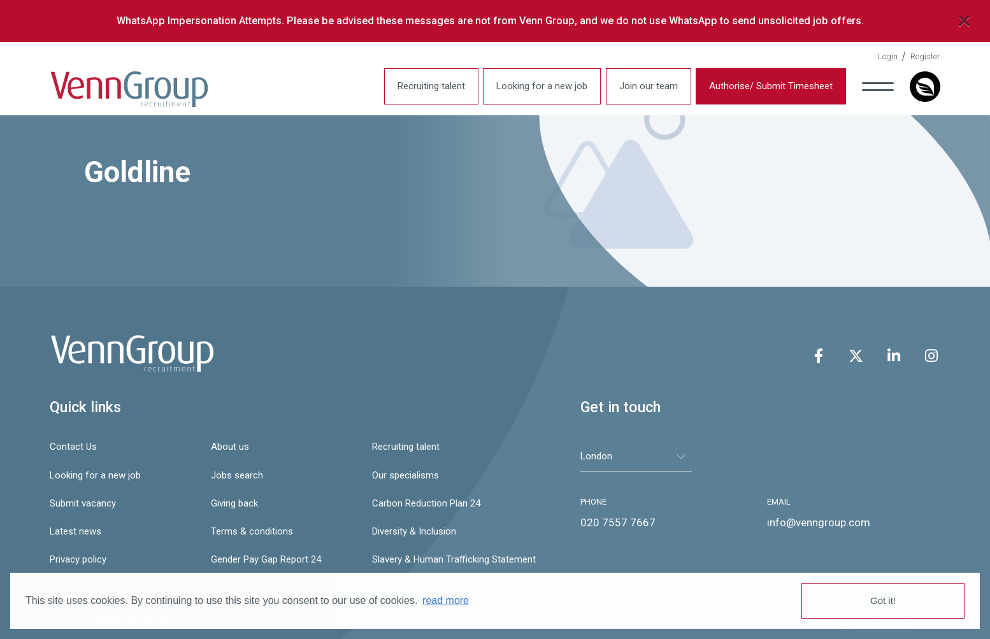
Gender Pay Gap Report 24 (266, 559)
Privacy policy (78, 559)
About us (230, 446)
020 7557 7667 (618, 522)
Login (888, 56)
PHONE (593, 501)
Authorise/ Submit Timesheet (771, 86)
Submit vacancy (83, 503)
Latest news (75, 531)
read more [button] (445, 600)
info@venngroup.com (818, 522)
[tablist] (636, 456)
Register (925, 56)
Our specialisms (405, 475)
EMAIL (779, 501)
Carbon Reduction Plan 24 (426, 503)
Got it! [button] (883, 600)
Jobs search (237, 475)
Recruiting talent (431, 86)
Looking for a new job (541, 86)
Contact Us (73, 446)
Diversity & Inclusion (414, 531)
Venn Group (129, 90)
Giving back (234, 503)
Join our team (648, 86)
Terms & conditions (252, 531)
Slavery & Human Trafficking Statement (446, 559)
